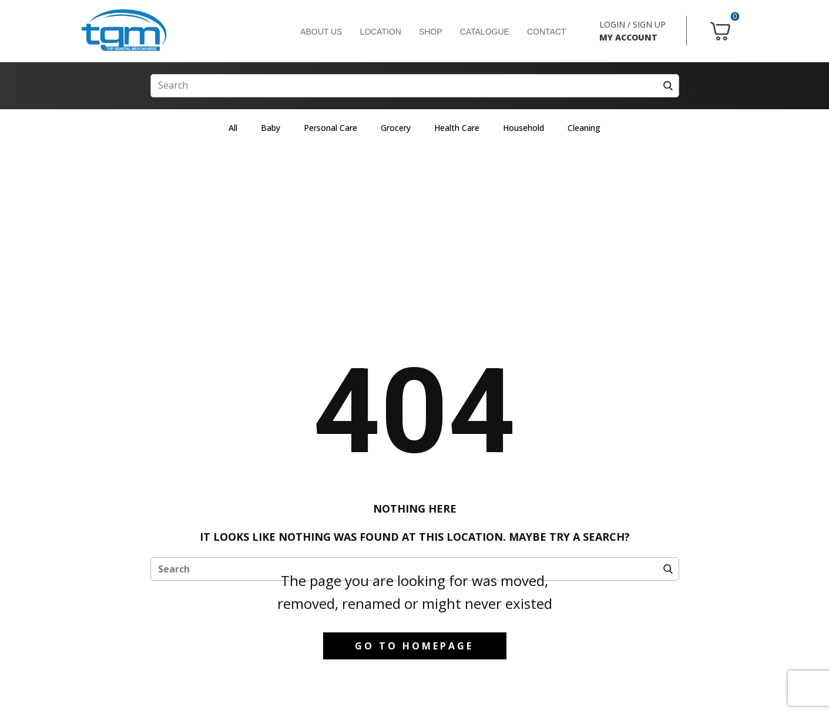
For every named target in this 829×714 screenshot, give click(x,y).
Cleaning (584, 127)
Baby (270, 127)
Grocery (396, 127)
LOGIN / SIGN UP (632, 24)
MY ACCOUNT (628, 37)
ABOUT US (321, 31)
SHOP (430, 31)
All (233, 127)
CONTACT (546, 31)
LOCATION (380, 31)
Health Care (456, 127)
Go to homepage (414, 645)
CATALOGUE (484, 31)
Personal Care (330, 127)
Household (523, 127)
